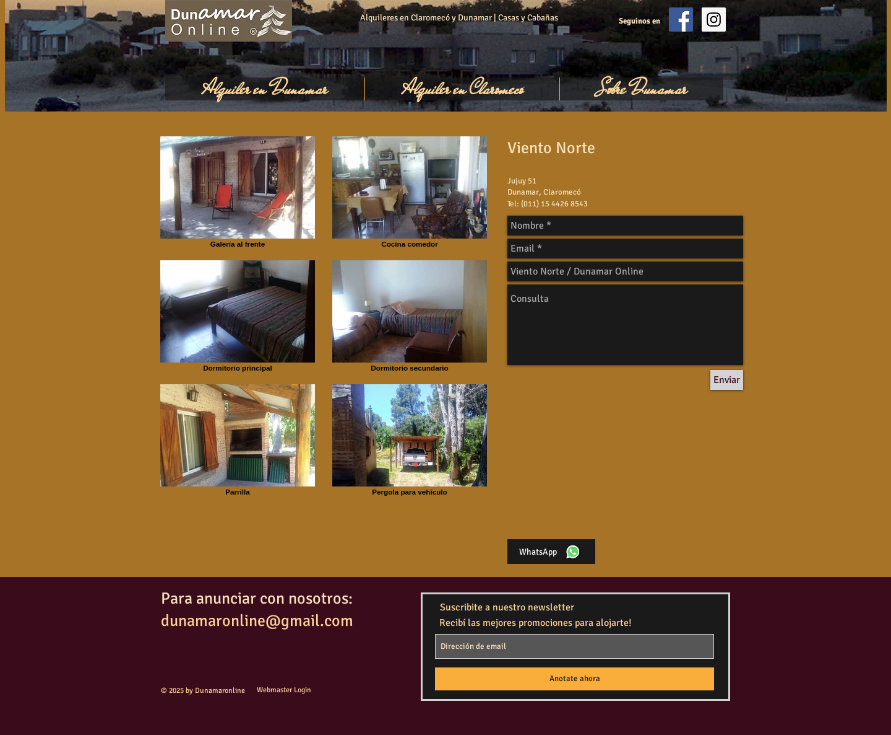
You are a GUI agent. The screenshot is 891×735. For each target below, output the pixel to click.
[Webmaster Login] (284, 690)
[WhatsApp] (551, 551)
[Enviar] (726, 380)
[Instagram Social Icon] (714, 19)
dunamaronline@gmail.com (257, 621)
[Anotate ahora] (574, 678)
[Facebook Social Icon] (681, 19)
